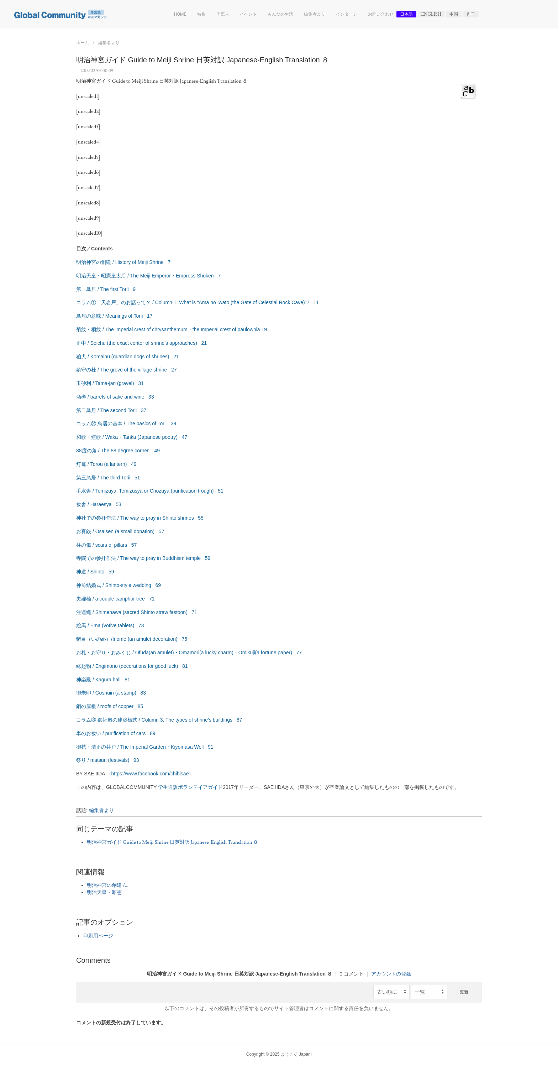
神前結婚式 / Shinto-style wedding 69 (118, 585)
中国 (453, 14)
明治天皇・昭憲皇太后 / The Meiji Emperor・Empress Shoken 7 (148, 276)
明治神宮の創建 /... (107, 885)
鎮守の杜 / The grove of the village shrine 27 (126, 370)
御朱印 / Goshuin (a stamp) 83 (111, 693)
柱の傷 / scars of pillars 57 (106, 545)
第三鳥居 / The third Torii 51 (108, 477)
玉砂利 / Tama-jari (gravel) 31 (110, 383)
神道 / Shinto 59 (95, 572)
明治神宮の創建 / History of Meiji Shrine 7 (123, 262)
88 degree (122, 450)
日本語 (406, 14)
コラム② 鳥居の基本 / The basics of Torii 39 (126, 423)
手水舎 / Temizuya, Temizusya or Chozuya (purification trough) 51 (149, 491)
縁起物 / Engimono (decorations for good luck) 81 (132, 666)
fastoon (177, 612)
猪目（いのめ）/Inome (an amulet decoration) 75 (131, 639)
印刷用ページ (98, 936)
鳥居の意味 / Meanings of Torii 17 (114, 316)
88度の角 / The (93, 450)
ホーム (82, 43)
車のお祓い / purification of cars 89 (116, 733)
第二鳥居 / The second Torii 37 (111, 410)
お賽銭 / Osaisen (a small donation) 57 (120, 531)
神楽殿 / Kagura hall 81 (103, 679)
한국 (471, 14)
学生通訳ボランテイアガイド (190, 787)
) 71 (191, 612)
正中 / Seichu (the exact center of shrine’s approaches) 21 (141, 343)
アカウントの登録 (391, 974)
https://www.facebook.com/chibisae (150, 773)
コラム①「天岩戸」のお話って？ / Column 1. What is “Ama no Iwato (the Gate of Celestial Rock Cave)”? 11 (197, 302)
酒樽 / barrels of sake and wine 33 (115, 397)
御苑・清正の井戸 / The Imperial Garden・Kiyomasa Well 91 (145, 747)
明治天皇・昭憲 (104, 892)
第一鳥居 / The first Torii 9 (106, 289)
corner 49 (146, 450)
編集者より (109, 43)
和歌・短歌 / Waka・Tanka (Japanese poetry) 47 (131, 437)
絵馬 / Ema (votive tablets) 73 (110, 625)
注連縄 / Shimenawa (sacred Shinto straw (122, 612)
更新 (464, 991)
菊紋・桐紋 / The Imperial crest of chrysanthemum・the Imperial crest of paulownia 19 (171, 329)
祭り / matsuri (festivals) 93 (107, 760)
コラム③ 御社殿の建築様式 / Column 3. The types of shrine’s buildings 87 (159, 720)
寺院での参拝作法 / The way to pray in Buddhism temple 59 (143, 558)
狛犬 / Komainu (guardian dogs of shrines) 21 (127, 356)
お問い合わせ (381, 14)
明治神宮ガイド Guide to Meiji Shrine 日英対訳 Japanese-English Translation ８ (172, 842)
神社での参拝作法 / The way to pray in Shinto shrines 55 (140, 518)
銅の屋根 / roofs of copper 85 (109, 706)
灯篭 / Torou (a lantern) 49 (106, 464)
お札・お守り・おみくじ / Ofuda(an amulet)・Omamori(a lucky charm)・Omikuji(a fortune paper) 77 (189, 652)
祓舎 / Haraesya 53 (98, 504)
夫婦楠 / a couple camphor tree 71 (115, 599)
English (431, 14)
